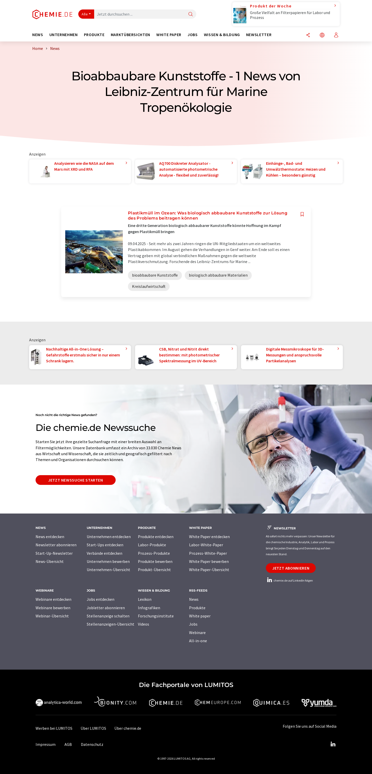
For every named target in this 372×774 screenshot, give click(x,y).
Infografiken (149, 607)
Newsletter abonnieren (56, 544)
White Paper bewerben (209, 561)
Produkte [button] (94, 34)
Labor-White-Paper (206, 544)
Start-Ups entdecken (105, 544)
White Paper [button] (168, 34)
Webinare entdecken (53, 599)
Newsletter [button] (258, 34)
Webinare (197, 632)
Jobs (193, 624)
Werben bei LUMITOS (54, 728)
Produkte (197, 607)
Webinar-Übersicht (52, 615)
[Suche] (190, 14)
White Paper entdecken (209, 536)
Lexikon (144, 599)
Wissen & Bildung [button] (222, 34)
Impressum (46, 744)
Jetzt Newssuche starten (75, 480)
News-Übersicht (50, 561)
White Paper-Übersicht (209, 569)
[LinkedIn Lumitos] (332, 744)
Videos (143, 624)
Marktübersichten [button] (130, 34)
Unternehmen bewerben (108, 561)
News (194, 599)
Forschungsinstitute (156, 615)
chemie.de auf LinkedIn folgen (289, 580)
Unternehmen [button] (63, 34)
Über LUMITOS (93, 728)
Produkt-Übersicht (154, 569)
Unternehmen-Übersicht (108, 569)
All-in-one (198, 640)
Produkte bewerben (155, 561)
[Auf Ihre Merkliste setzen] (302, 214)
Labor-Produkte (152, 544)
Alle (85, 14)
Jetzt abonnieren (290, 568)
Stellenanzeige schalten (108, 615)
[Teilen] (308, 35)
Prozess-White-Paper (208, 553)
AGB (68, 744)
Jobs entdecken (100, 599)
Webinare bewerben (53, 607)
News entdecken (50, 536)
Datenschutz (92, 744)
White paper (200, 615)
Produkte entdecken (155, 536)
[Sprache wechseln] (322, 35)
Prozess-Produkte (154, 553)
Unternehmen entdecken (109, 536)
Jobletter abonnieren (106, 607)
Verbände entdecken (104, 553)
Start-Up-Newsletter (54, 553)
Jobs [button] (193, 34)
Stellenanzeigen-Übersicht (110, 624)
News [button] (37, 34)
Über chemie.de (127, 728)
